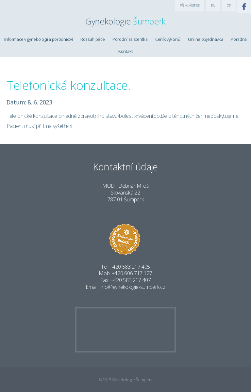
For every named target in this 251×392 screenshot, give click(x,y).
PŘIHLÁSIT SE (189, 5)
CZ (229, 5)
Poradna (239, 39)
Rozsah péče (92, 39)
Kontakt (125, 51)
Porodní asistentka (129, 39)
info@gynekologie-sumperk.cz (132, 286)
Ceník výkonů (167, 39)
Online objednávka (205, 39)
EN (213, 5)
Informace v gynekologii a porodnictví (38, 39)
